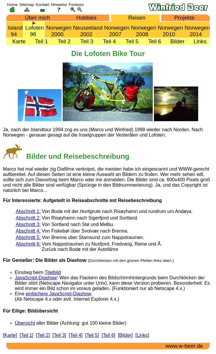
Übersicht (25, 323)
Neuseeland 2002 (87, 29)
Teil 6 (152, 41)
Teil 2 (61, 41)
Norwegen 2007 (116, 29)
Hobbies (84, 18)
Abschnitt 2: (28, 217)
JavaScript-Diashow (36, 277)
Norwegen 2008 (143, 29)
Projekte (182, 18)
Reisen (134, 18)
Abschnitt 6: (28, 243)
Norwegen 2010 (169, 29)
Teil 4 (107, 41)
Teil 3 (84, 41)
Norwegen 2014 (196, 29)
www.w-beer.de (183, 346)
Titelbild (53, 272)
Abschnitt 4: (28, 230)
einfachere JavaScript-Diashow (58, 293)
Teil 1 (39, 41)
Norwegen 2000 (58, 29)
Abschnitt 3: (28, 224)
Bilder (175, 41)
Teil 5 (129, 41)
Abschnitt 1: (28, 211)
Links (197, 41)
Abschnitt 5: (28, 237)
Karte (17, 41)
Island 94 (15, 29)
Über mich (35, 18)
